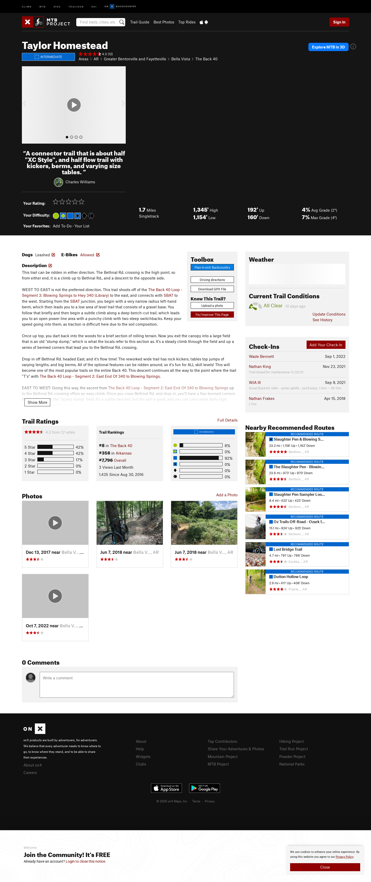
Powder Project (292, 756)
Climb (27, 6)
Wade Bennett (261, 356)
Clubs (141, 764)
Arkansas (124, 453)
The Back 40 (206, 58)
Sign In (339, 22)
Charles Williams (80, 181)
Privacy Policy (344, 857)
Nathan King (260, 366)
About (141, 741)
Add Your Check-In (325, 344)
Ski (94, 6)
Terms (196, 801)
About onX (32, 765)
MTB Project (218, 764)
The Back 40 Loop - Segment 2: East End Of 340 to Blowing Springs (100, 376)
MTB (42, 6)
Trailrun (76, 6)
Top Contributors (222, 741)
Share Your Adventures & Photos (236, 748)
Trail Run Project (293, 748)
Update (329, 314)
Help (140, 748)
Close (325, 867)
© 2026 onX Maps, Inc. (172, 801)
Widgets (143, 756)
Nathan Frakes (261, 398)
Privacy (210, 801)
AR (96, 58)
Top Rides (187, 22)
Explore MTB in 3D (328, 47)
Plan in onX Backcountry (212, 267)
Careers (30, 772)
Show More (37, 402)
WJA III (255, 382)
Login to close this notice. (86, 861)
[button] (27, 105)
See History (322, 319)
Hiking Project (291, 741)
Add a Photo (227, 494)
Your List (81, 226)
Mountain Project (223, 756)
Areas (83, 58)
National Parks (292, 764)
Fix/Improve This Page (212, 314)
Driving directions (212, 280)
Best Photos (164, 22)
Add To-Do (62, 226)
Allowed (87, 254)
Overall (120, 460)
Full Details (227, 420)
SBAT (168, 295)
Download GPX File (212, 289)
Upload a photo (212, 305)
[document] (325, 860)
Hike (57, 6)
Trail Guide (139, 22)
